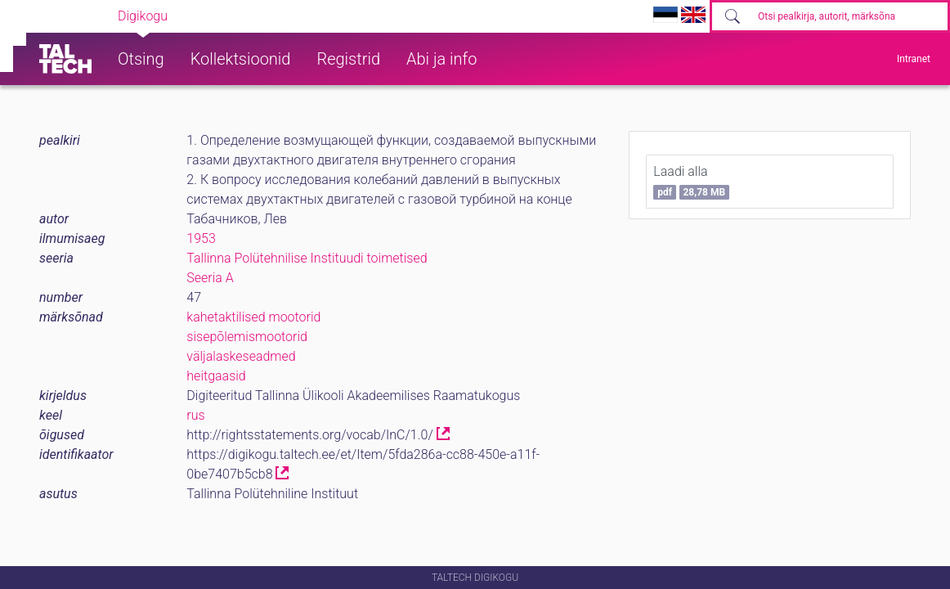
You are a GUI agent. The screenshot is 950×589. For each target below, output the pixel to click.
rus (195, 415)
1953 (201, 238)
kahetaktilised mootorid (253, 317)
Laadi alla (691, 182)
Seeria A (209, 278)
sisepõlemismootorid (246, 336)
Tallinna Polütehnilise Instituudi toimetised (306, 258)
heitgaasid (215, 376)
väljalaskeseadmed (240, 356)
